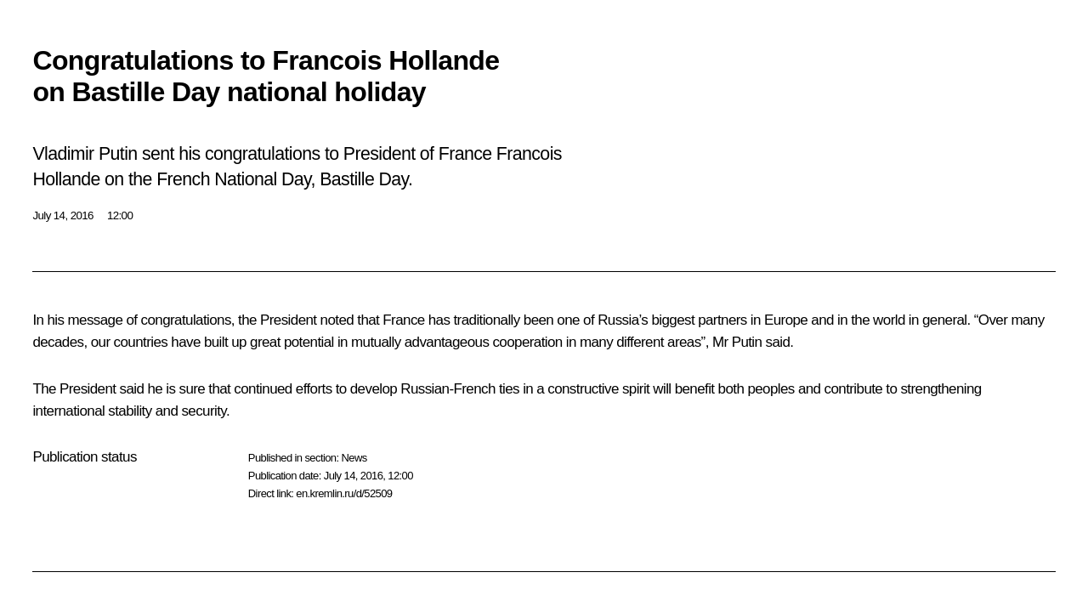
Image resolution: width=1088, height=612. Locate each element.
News (353, 457)
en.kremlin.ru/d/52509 (344, 493)
